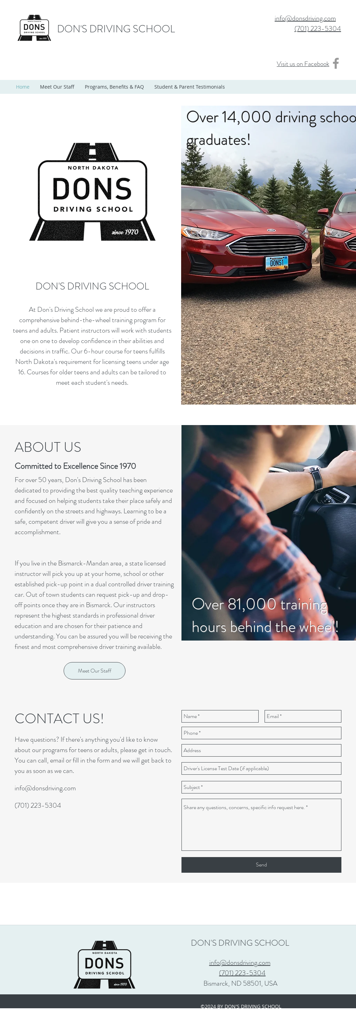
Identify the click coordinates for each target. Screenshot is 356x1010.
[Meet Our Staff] (95, 670)
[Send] (261, 865)
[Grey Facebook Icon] (336, 63)
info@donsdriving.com (45, 788)
